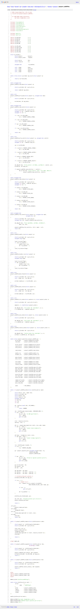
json (78, 606)
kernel (17, 6)
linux (8, 6)
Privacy (11, 607)
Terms (15, 607)
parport (55, 6)
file (35, 9)
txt (74, 606)
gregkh (24, 6)
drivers (50, 6)
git (20, 6)
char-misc (30, 6)
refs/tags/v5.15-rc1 (39, 6)
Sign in (77, 2)
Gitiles (8, 607)
